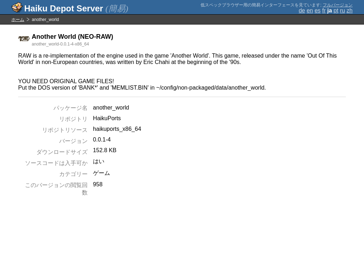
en (310, 10)
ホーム (17, 19)
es (317, 10)
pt (336, 10)
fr (324, 10)
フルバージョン (338, 4)
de (302, 10)
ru (342, 10)
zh (350, 10)
